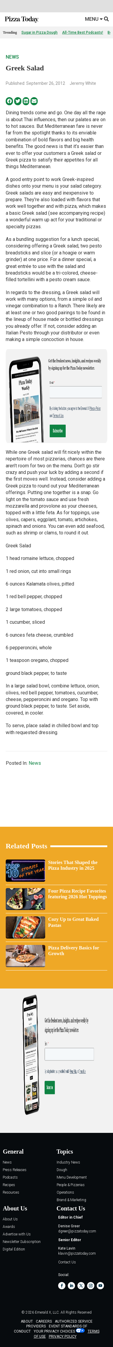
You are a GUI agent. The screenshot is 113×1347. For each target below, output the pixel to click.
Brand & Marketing (71, 1200)
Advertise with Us (17, 1234)
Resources (11, 1193)
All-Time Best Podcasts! (82, 32)
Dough (62, 1170)
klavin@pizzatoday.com (77, 1253)
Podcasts (10, 1177)
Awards (9, 1227)
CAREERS (44, 1321)
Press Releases (15, 1170)
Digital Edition (14, 1249)
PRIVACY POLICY (63, 1336)
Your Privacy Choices (54, 1331)
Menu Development (72, 1177)
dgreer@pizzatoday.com (77, 1231)
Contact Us (67, 1262)
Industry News (68, 1162)
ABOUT (27, 1321)
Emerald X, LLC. (47, 1312)
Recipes (9, 1185)
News (12, 57)
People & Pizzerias (71, 1185)
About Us (10, 1219)
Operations (65, 1193)
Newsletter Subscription (22, 1242)
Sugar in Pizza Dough (39, 32)
